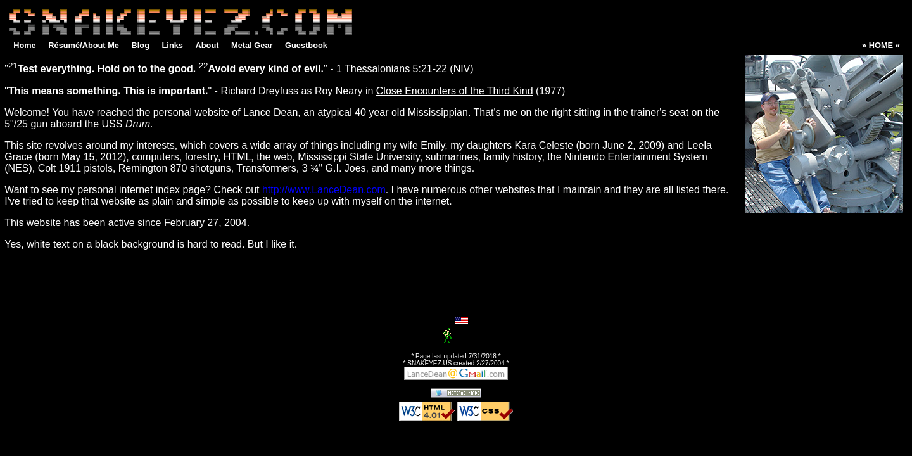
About (207, 45)
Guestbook (306, 45)
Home (24, 45)
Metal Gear (251, 45)
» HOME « (881, 45)
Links (172, 45)
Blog (140, 45)
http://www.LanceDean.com (324, 189)
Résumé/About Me (83, 45)
